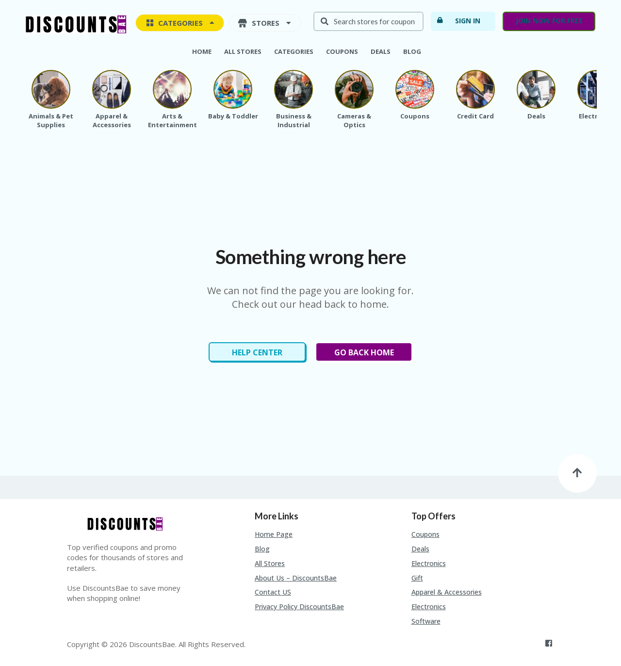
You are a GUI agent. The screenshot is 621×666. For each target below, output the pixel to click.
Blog (412, 51)
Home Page (274, 534)
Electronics (428, 563)
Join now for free (549, 20)
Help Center (257, 352)
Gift (417, 578)
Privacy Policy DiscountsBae (299, 606)
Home (202, 51)
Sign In (458, 20)
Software (426, 621)
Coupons (342, 51)
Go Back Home (364, 352)
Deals (381, 51)
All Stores (242, 51)
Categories (293, 51)
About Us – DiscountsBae (296, 578)
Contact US (273, 592)
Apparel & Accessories (446, 592)
